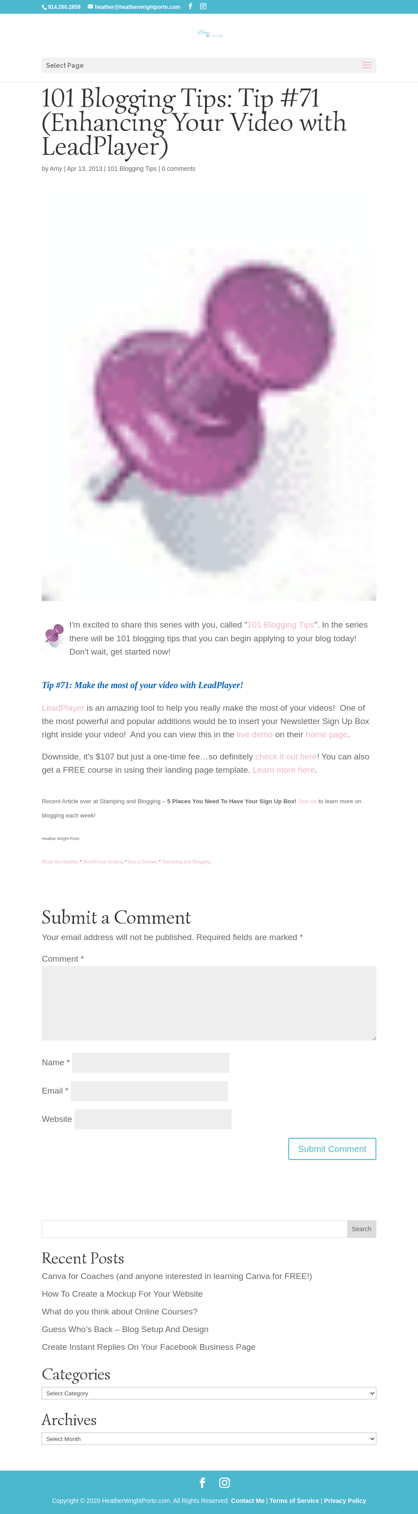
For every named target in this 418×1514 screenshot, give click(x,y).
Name (56, 1062)
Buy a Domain (143, 861)
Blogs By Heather (60, 861)
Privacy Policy (345, 1500)
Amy (56, 168)
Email (55, 1090)
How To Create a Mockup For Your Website (122, 1293)
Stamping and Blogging (186, 861)
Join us (307, 801)
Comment (63, 958)
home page (327, 734)
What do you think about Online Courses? (119, 1311)
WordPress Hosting (103, 861)
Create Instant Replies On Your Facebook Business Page (148, 1347)
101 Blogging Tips (132, 168)
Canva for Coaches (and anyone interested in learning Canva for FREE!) (177, 1276)
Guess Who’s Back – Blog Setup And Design (125, 1329)
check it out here (286, 756)
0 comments (178, 168)
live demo (255, 734)
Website (57, 1119)
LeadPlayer (63, 708)
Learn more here (284, 769)
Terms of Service (294, 1500)
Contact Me (247, 1500)
